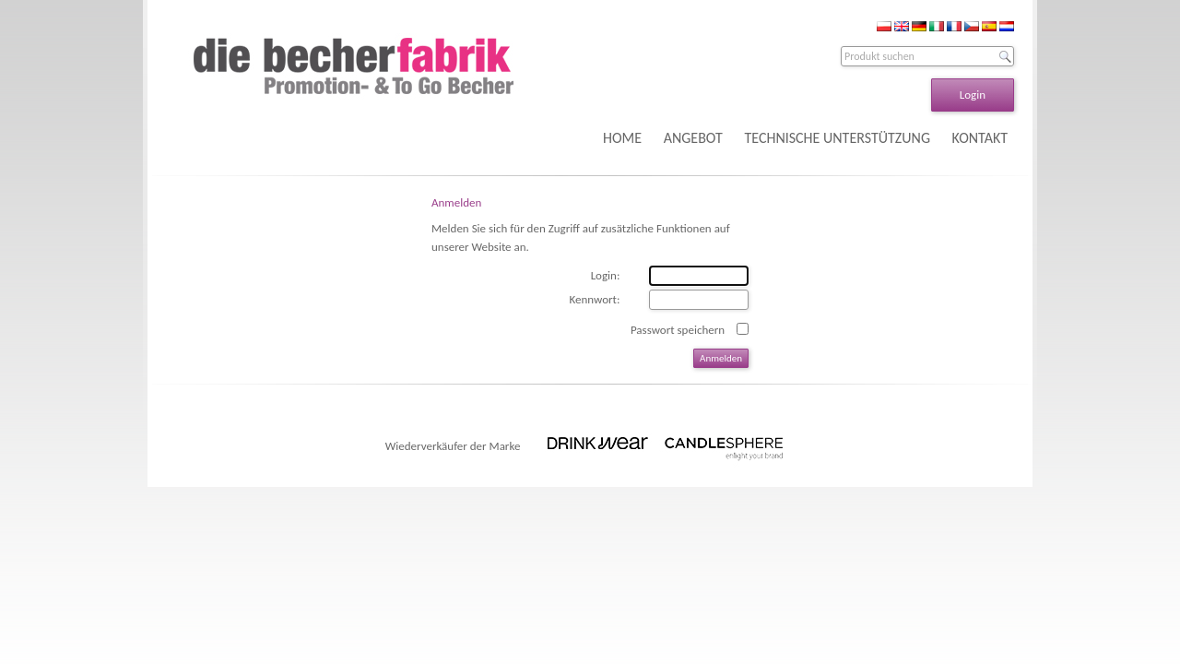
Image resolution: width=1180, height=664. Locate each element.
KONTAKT (980, 138)
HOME (622, 138)
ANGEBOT (693, 138)
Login (972, 94)
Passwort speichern (678, 330)
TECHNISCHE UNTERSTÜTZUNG (837, 138)
